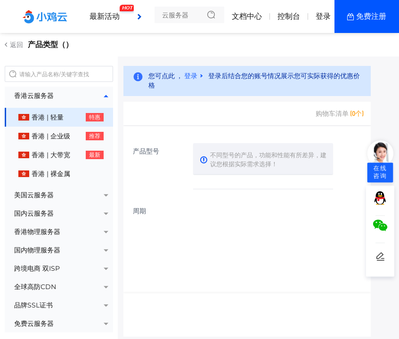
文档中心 (247, 16)
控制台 (288, 16)
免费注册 (371, 16)
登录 (323, 16)
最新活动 (107, 12)
